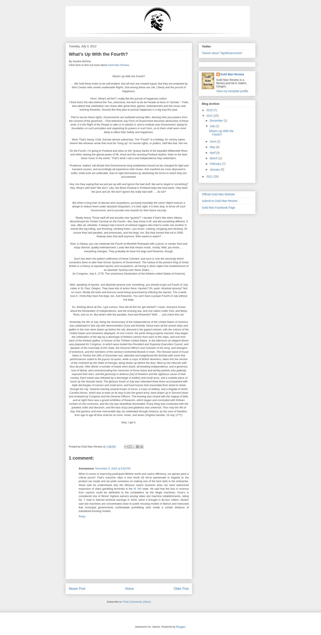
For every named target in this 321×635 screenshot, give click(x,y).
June (213, 141)
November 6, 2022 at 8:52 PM (112, 468)
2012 (210, 115)
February (216, 163)
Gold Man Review (232, 74)
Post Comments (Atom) (137, 601)
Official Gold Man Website (218, 194)
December (217, 120)
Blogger (180, 626)
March (214, 158)
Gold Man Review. (119, 65)
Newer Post (77, 588)
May (213, 147)
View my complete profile (232, 91)
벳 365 (137, 488)
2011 (210, 176)
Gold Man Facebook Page (218, 207)
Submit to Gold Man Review (219, 200)
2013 (210, 110)
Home (129, 588)
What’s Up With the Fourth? (221, 132)
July (213, 126)
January (215, 169)
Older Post (181, 588)
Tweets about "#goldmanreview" (222, 53)
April (213, 152)
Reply (82, 516)
